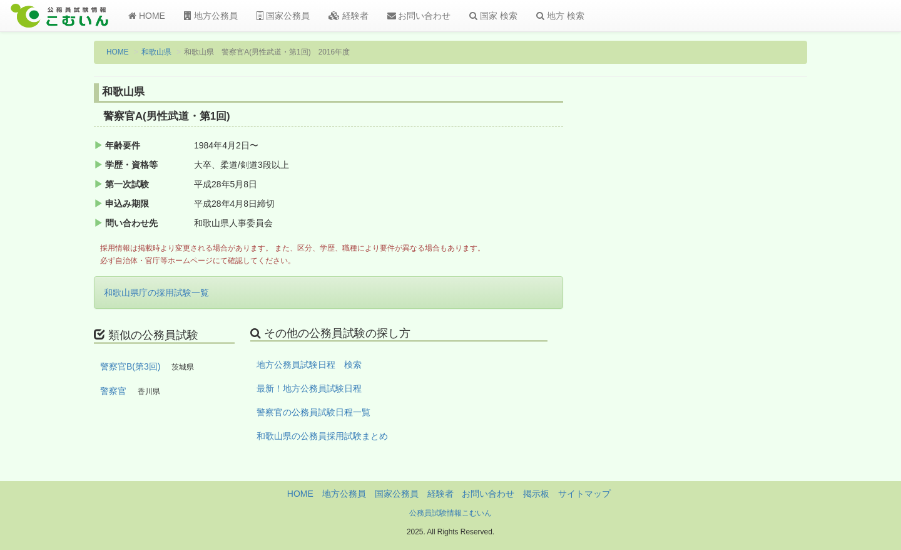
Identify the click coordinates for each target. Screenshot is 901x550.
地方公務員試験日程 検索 (309, 365)
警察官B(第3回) (130, 366)
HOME (146, 16)
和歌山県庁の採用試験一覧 (156, 293)
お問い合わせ (419, 16)
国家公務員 (283, 16)
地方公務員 (211, 16)
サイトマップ (584, 494)
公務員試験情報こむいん (450, 513)
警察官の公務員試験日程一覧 (313, 412)
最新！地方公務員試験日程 (309, 388)
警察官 (113, 391)
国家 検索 (493, 16)
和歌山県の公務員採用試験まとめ (322, 436)
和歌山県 (156, 52)
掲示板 (536, 494)
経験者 (348, 16)
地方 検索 (560, 16)
